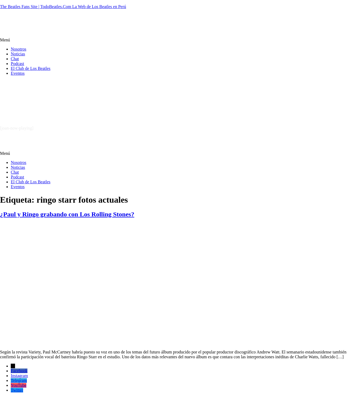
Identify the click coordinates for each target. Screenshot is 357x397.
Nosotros (18, 49)
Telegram (19, 380)
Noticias (18, 54)
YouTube (18, 385)
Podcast (17, 63)
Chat (15, 58)
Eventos (18, 73)
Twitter (17, 390)
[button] (178, 40)
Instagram (19, 375)
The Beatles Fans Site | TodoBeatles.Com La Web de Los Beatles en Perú (63, 6)
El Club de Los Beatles (31, 68)
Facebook (19, 371)
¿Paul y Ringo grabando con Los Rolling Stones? (67, 214)
